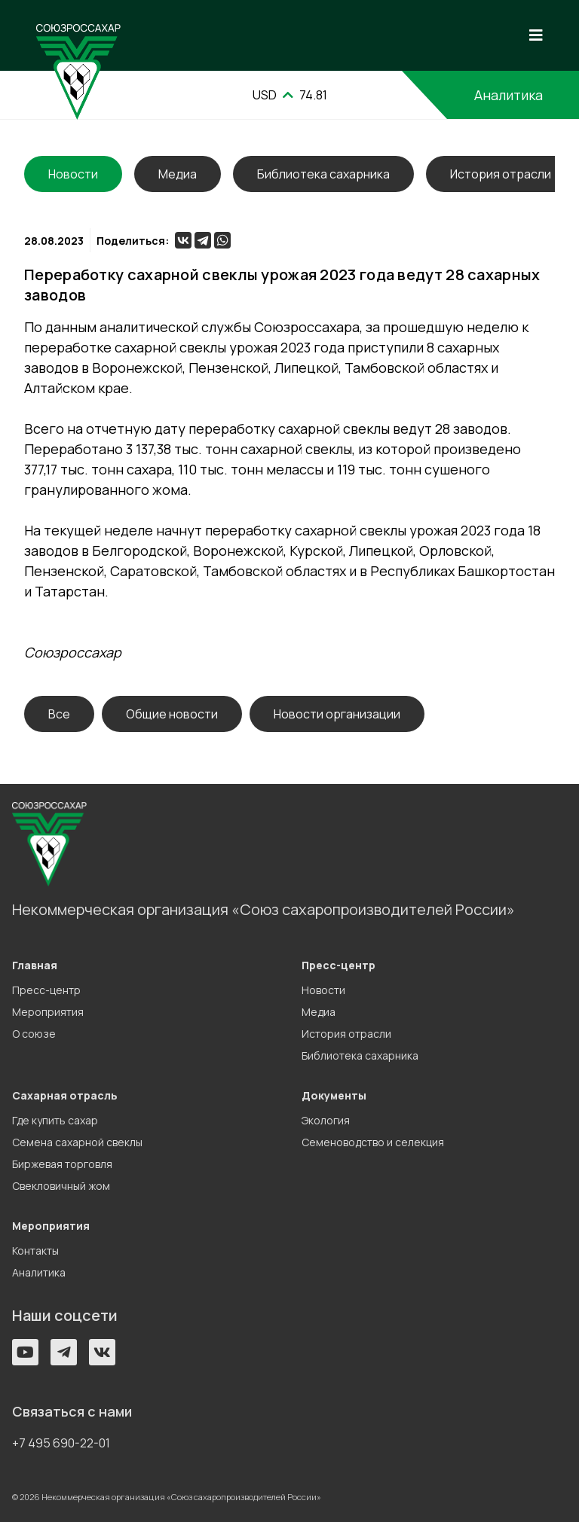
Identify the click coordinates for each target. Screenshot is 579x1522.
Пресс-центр (46, 990)
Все (59, 714)
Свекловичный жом (61, 1186)
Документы (334, 1095)
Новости (323, 990)
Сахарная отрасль (65, 1095)
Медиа (177, 174)
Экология (326, 1120)
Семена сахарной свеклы (77, 1142)
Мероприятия (48, 1012)
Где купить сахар (55, 1120)
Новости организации (337, 714)
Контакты (35, 1250)
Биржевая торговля (62, 1164)
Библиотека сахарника (323, 174)
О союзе (34, 1033)
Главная (34, 965)
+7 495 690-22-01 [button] (61, 1443)
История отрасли (500, 174)
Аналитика (508, 95)
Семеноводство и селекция (373, 1142)
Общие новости (172, 714)
